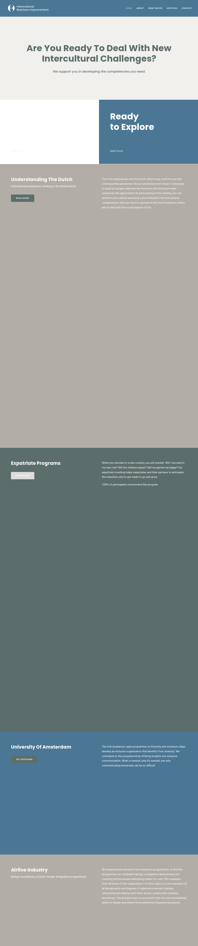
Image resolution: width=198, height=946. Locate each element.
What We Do (155, 8)
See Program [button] (24, 759)
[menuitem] (130, 8)
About (140, 8)
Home (129, 8)
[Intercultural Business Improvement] (26, 8)
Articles (172, 8)
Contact (187, 8)
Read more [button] (22, 198)
